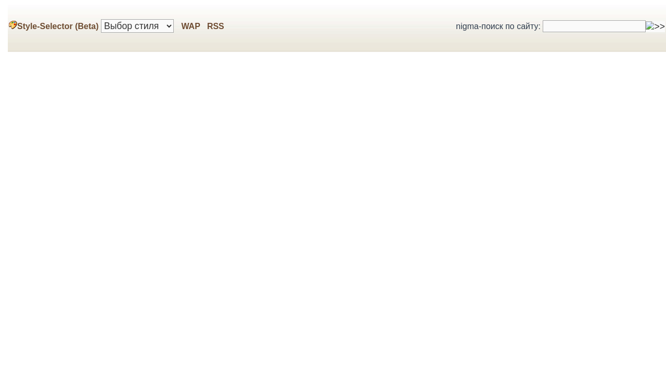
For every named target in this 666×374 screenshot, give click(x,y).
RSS (214, 26)
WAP (190, 26)
